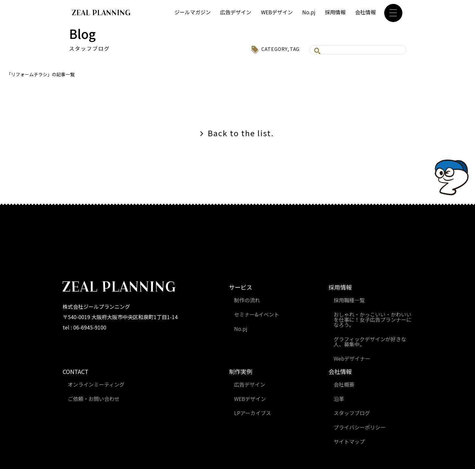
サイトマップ (349, 441)
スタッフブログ (352, 413)
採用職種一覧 (349, 300)
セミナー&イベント (256, 314)
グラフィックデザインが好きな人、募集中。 (370, 341)
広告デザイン (235, 12)
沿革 (339, 399)
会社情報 (365, 12)
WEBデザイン (277, 12)
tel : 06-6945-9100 (84, 327)
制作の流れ (247, 300)
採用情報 (335, 12)
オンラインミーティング (96, 384)
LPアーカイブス (252, 413)
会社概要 (344, 384)
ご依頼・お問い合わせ (94, 399)
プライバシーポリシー (360, 427)
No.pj (308, 12)
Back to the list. (241, 132)
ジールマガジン (192, 12)
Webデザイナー (352, 358)
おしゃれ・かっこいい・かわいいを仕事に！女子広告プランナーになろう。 (372, 319)
